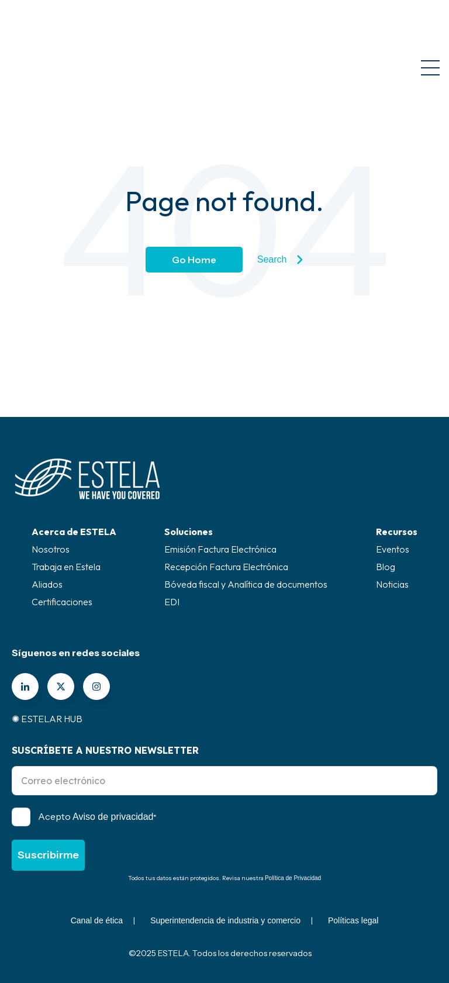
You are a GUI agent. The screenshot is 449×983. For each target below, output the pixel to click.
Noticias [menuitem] (392, 584)
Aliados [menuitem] (47, 584)
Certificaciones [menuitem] (62, 602)
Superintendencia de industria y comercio (225, 920)
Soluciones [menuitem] (188, 531)
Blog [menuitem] (385, 566)
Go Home (194, 259)
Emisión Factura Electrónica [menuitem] (220, 549)
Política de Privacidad (293, 878)
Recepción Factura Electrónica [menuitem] (226, 566)
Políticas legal (353, 920)
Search (280, 259)
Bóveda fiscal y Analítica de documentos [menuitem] (245, 584)
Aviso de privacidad (112, 817)
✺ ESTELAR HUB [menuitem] (47, 719)
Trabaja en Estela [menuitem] (66, 566)
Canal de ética (97, 920)
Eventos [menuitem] (392, 549)
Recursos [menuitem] (396, 531)
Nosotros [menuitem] (51, 549)
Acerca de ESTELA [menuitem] (74, 531)
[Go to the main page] (68, 23)
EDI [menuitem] (171, 602)
